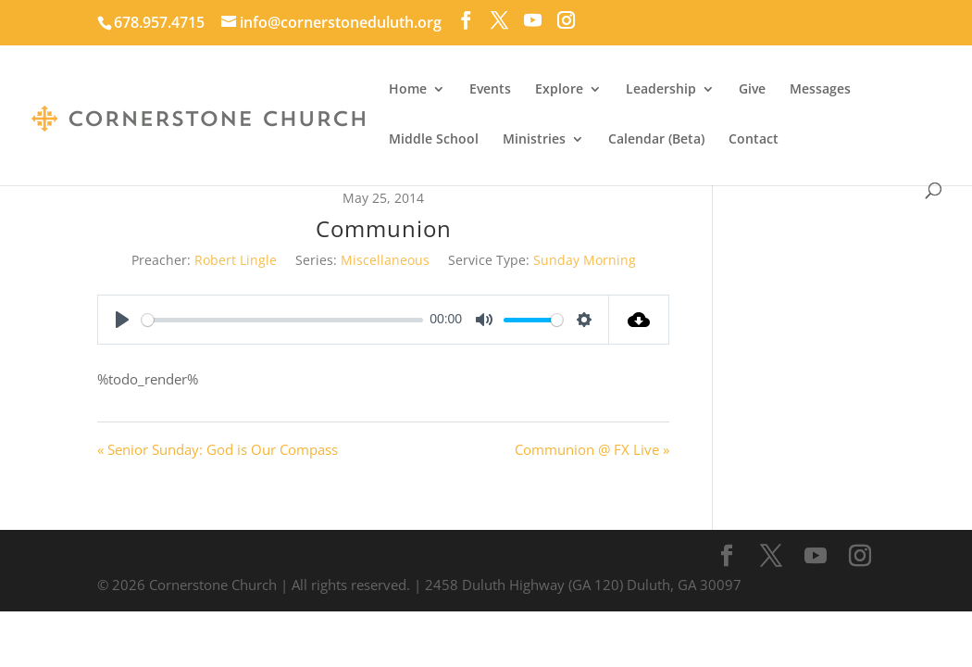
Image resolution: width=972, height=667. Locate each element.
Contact (754, 139)
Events (490, 89)
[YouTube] (533, 20)
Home (408, 89)
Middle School (434, 139)
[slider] (282, 320)
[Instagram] (566, 20)
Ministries (534, 139)
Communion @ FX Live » (592, 449)
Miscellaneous (385, 260)
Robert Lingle (235, 260)
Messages (820, 89)
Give (752, 89)
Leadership (661, 89)
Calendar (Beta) (656, 139)
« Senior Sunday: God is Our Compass (217, 449)
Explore (559, 89)
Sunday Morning (584, 260)
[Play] (122, 319)
